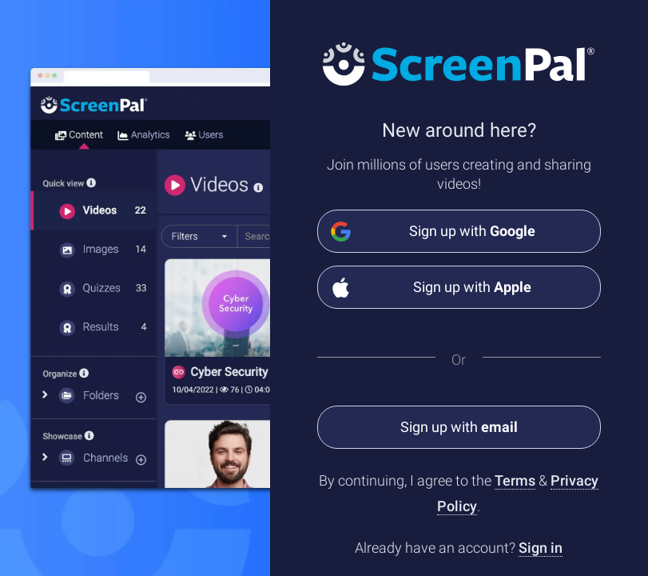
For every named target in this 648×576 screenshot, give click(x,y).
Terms (515, 480)
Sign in (541, 547)
